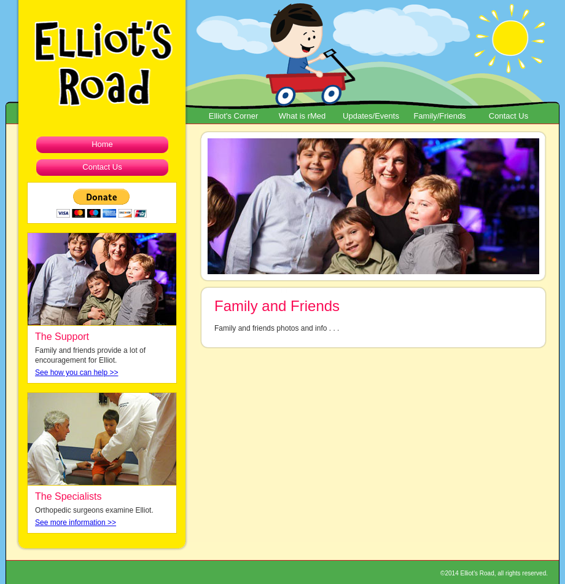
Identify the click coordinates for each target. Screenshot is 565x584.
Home (102, 144)
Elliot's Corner (234, 115)
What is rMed (302, 115)
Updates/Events (371, 115)
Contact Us (508, 115)
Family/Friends (439, 115)
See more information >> (75, 522)
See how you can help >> (76, 372)
